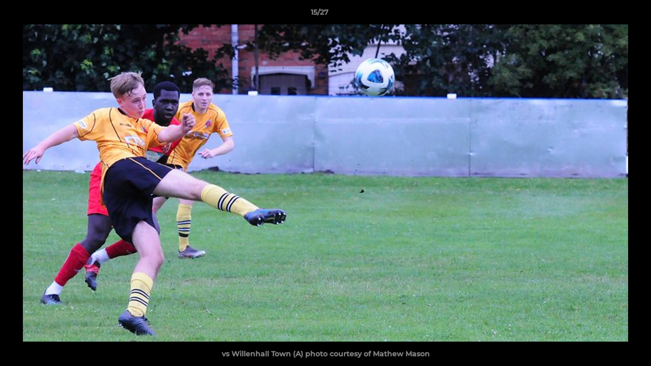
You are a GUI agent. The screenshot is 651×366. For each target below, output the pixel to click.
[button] (608, 14)
